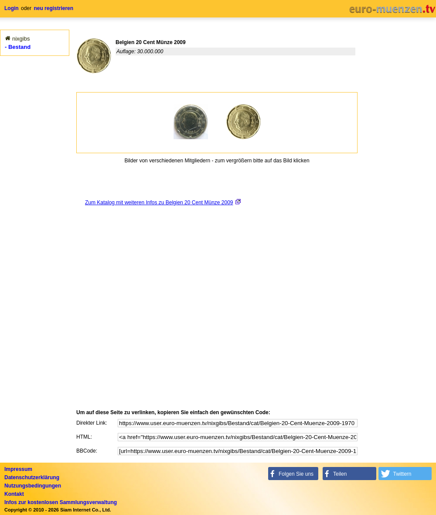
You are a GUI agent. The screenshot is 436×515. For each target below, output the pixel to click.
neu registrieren (53, 8)
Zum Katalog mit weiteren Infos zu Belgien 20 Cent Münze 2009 (159, 202)
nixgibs (21, 38)
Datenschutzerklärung (31, 477)
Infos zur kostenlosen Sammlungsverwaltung (60, 502)
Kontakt (14, 494)
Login (11, 8)
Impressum (18, 469)
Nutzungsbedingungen (32, 486)
